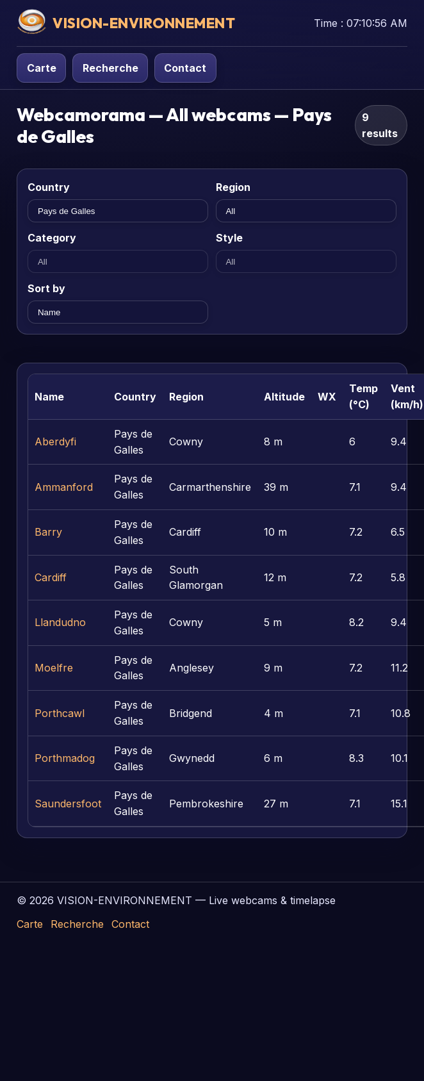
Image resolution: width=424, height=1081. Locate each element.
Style (229, 237)
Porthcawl (60, 713)
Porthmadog (65, 758)
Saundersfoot (68, 803)
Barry (48, 531)
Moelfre (54, 667)
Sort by (46, 288)
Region (233, 187)
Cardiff (51, 577)
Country (49, 187)
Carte (41, 68)
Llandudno (60, 622)
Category (52, 237)
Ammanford (64, 487)
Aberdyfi (55, 441)
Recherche (110, 68)
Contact (185, 68)
